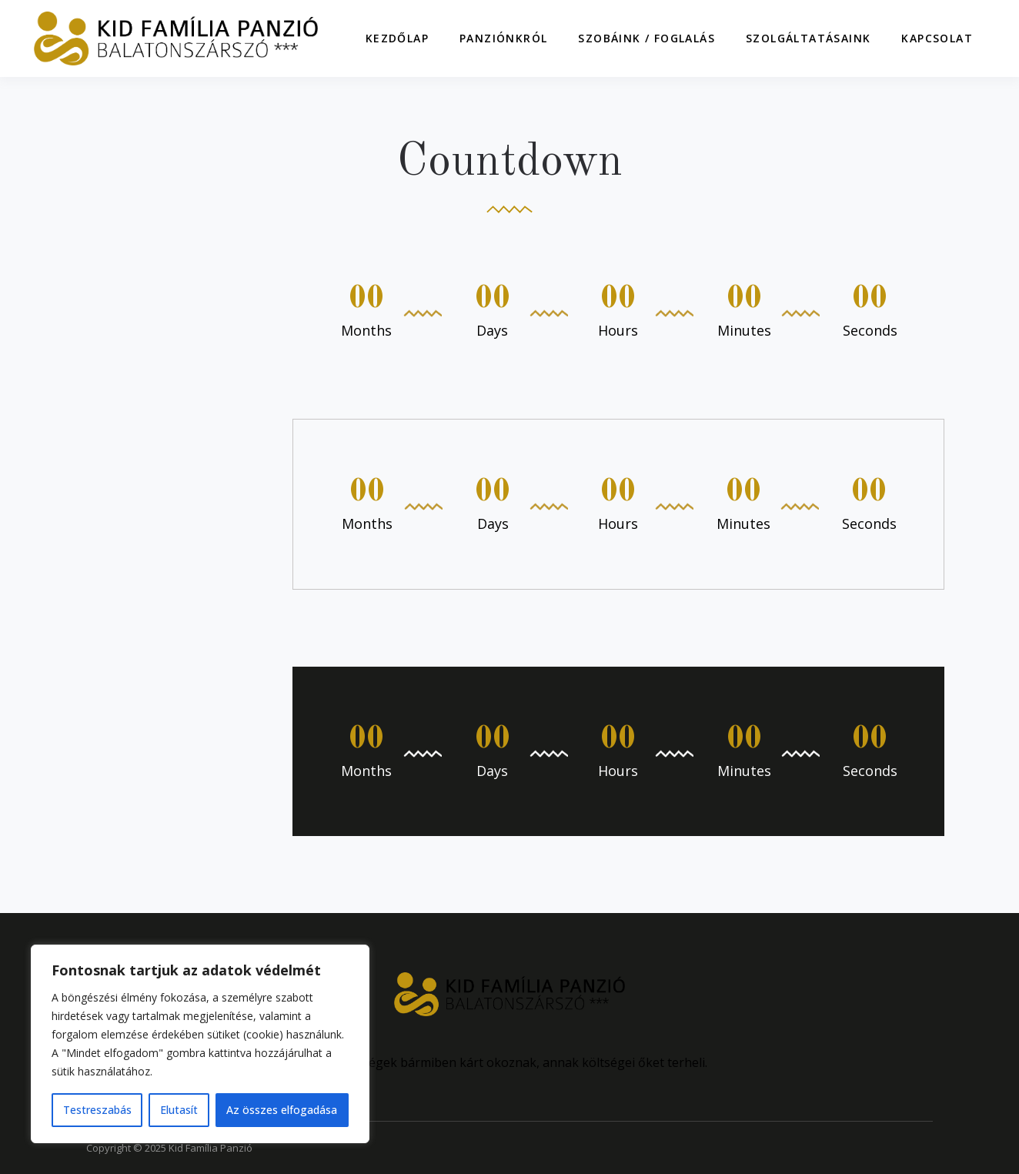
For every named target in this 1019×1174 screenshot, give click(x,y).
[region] (200, 1044)
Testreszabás (97, 1109)
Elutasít (179, 1109)
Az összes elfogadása (281, 1109)
